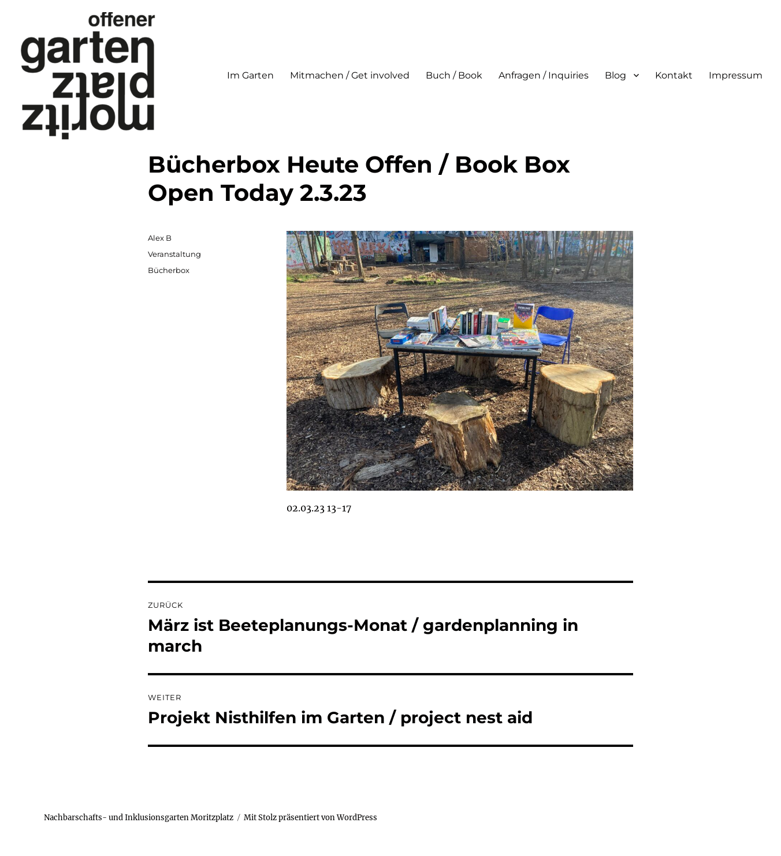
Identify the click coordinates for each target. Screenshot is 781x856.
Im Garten (250, 75)
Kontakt (674, 75)
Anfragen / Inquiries (544, 75)
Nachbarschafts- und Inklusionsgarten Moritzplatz (138, 818)
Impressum (736, 75)
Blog (615, 75)
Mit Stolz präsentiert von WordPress (310, 818)
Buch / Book (454, 75)
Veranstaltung (174, 254)
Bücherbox (168, 270)
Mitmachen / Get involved (350, 75)
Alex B (160, 237)
